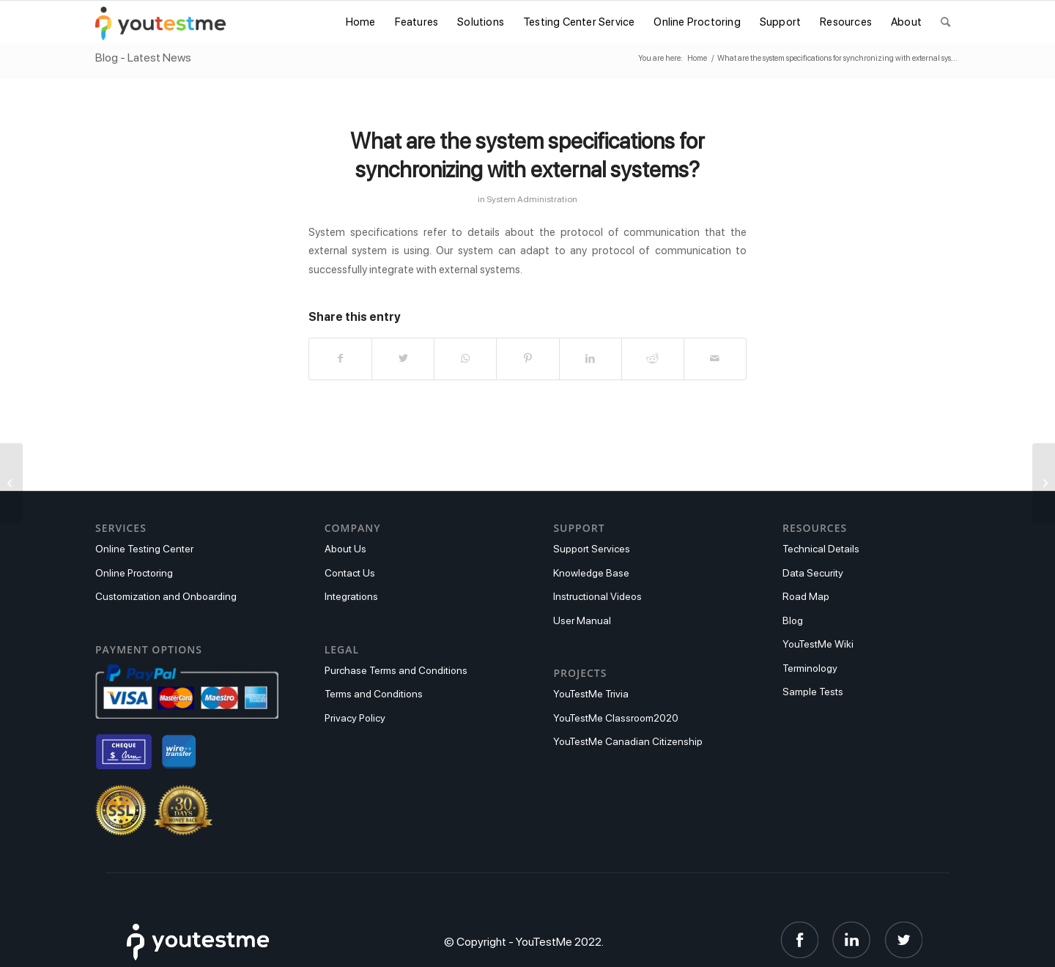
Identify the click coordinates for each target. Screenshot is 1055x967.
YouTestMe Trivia (591, 694)
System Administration (531, 198)
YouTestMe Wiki (818, 644)
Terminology (809, 668)
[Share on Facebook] (340, 358)
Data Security (812, 573)
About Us (345, 549)
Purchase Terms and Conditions (396, 670)
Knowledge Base (591, 573)
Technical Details (820, 549)
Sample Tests (812, 691)
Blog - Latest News (143, 57)
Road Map (805, 596)
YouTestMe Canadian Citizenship (628, 741)
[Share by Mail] (715, 358)
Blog (792, 620)
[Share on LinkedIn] (590, 358)
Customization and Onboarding (166, 596)
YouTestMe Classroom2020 (615, 718)
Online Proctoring (134, 573)
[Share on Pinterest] (527, 358)
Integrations (351, 596)
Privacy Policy (355, 718)
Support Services (591, 549)
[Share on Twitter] (403, 358)
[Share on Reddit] (653, 358)
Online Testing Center (144, 549)
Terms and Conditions (374, 694)
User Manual (582, 620)
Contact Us (350, 573)
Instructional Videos (597, 596)
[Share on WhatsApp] (465, 358)
